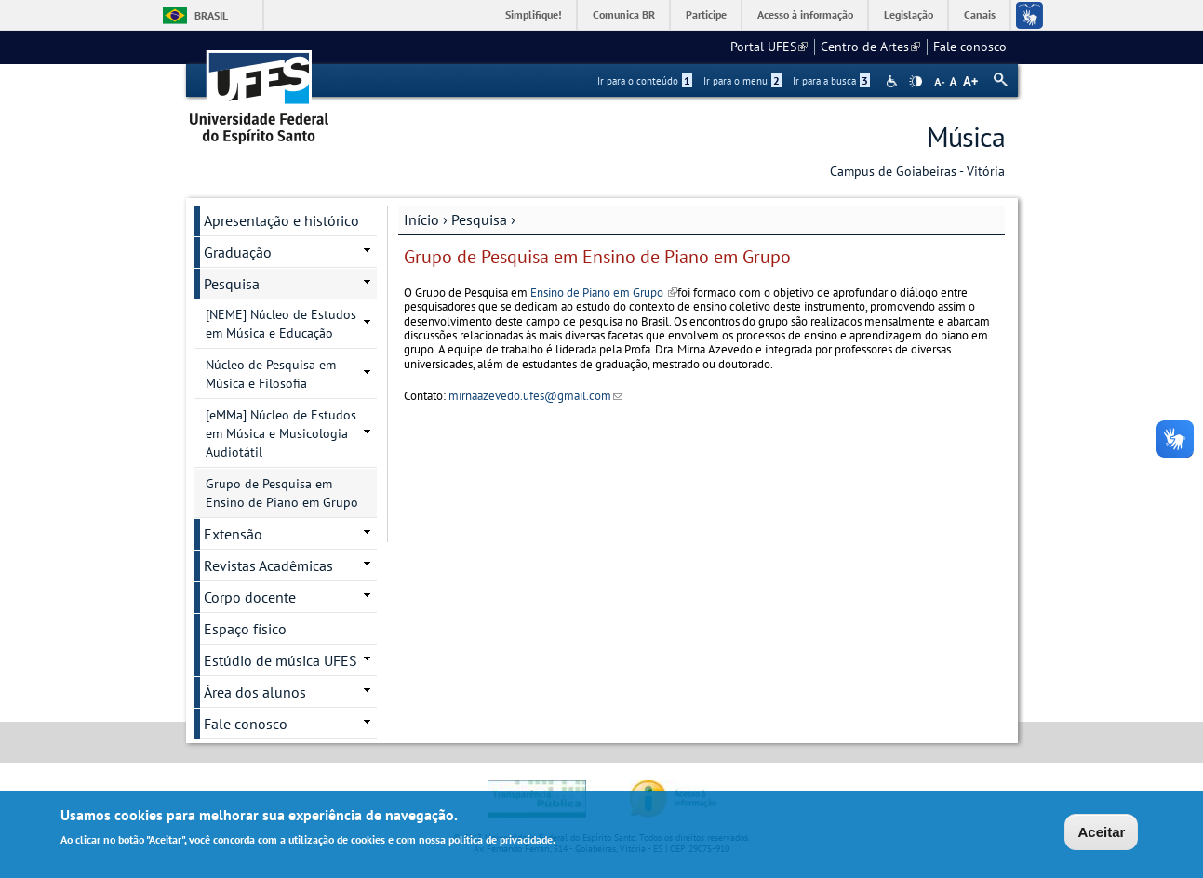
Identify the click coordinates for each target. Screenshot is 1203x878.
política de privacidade (500, 839)
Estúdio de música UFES (280, 660)
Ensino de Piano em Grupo (603, 292)
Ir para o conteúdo (644, 80)
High (915, 81)
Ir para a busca (831, 80)
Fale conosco (970, 46)
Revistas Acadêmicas (268, 565)
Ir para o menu (742, 80)
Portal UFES (769, 46)
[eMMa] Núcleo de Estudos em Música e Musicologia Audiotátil (281, 433)
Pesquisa (479, 219)
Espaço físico (245, 628)
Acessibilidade (894, 81)
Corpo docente (250, 597)
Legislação (908, 14)
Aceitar (1101, 832)
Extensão (233, 534)
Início (421, 219)
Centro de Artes (870, 46)
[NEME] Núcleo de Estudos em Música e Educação (281, 323)
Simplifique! (533, 14)
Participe (706, 14)
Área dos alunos (255, 692)
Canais (980, 14)
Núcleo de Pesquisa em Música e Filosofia (271, 374)
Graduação (238, 252)
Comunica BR (624, 14)
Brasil (211, 15)
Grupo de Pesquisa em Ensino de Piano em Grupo (282, 493)
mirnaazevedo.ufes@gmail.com (535, 396)
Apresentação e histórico (281, 220)
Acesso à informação (805, 14)
